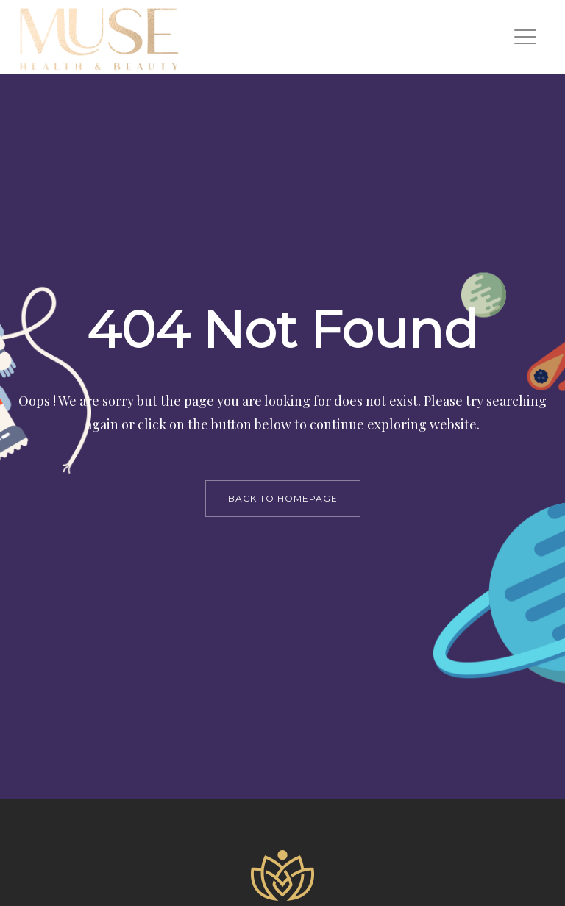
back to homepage (283, 498)
